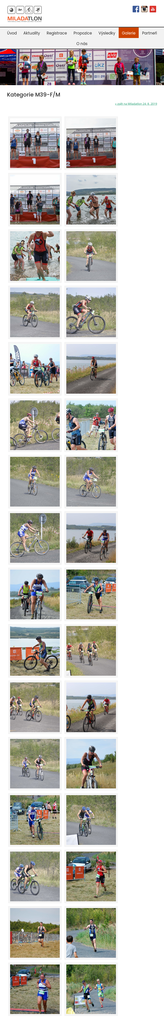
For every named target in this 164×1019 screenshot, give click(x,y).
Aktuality (31, 33)
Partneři (149, 33)
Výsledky (106, 33)
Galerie (128, 33)
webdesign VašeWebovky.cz (85, 1014)
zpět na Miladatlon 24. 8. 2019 (136, 104)
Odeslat (131, 938)
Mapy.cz (12, 957)
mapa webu (108, 1014)
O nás (81, 43)
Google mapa (35, 953)
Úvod (12, 33)
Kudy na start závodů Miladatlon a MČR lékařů (30, 966)
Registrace (57, 33)
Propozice (83, 33)
